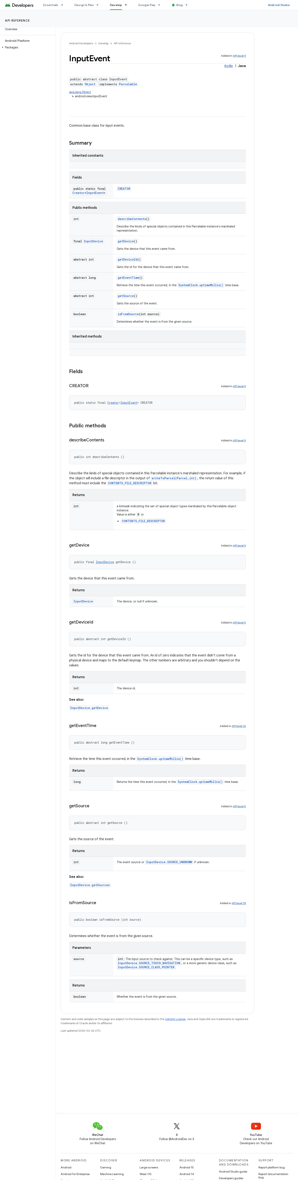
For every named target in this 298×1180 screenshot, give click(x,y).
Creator (78, 193)
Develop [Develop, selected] (116, 5)
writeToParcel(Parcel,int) (174, 478)
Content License (175, 1019)
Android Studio (279, 5)
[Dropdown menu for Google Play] (161, 5)
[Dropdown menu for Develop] (127, 5)
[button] (27, 47)
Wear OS (145, 1174)
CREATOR (124, 189)
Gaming (105, 1167)
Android (66, 1167)
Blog (179, 5)
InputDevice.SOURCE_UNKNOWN (169, 862)
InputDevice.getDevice (89, 708)
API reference (17, 20)
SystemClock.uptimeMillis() (200, 285)
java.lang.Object (80, 92)
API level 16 (239, 726)
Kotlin (228, 66)
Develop (103, 43)
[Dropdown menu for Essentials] (64, 5)
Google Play (147, 5)
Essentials (50, 5)
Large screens (149, 1167)
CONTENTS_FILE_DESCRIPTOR (129, 483)
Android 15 (186, 1167)
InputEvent (95, 193)
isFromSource (128, 314)
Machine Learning (112, 1174)
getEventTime (128, 278)
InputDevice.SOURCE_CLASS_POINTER (146, 967)
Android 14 (186, 1174)
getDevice (126, 241)
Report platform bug (271, 1167)
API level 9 (239, 56)
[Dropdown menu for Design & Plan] (99, 5)
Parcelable (128, 84)
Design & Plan (84, 5)
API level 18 (239, 903)
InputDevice (93, 241)
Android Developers (81, 43)
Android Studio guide (233, 1171)
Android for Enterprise (75, 1174)
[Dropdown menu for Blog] (188, 5)
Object (90, 84)
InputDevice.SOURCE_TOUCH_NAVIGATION (149, 963)
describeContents (132, 219)
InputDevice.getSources (90, 885)
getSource (126, 296)
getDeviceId (127, 259)
